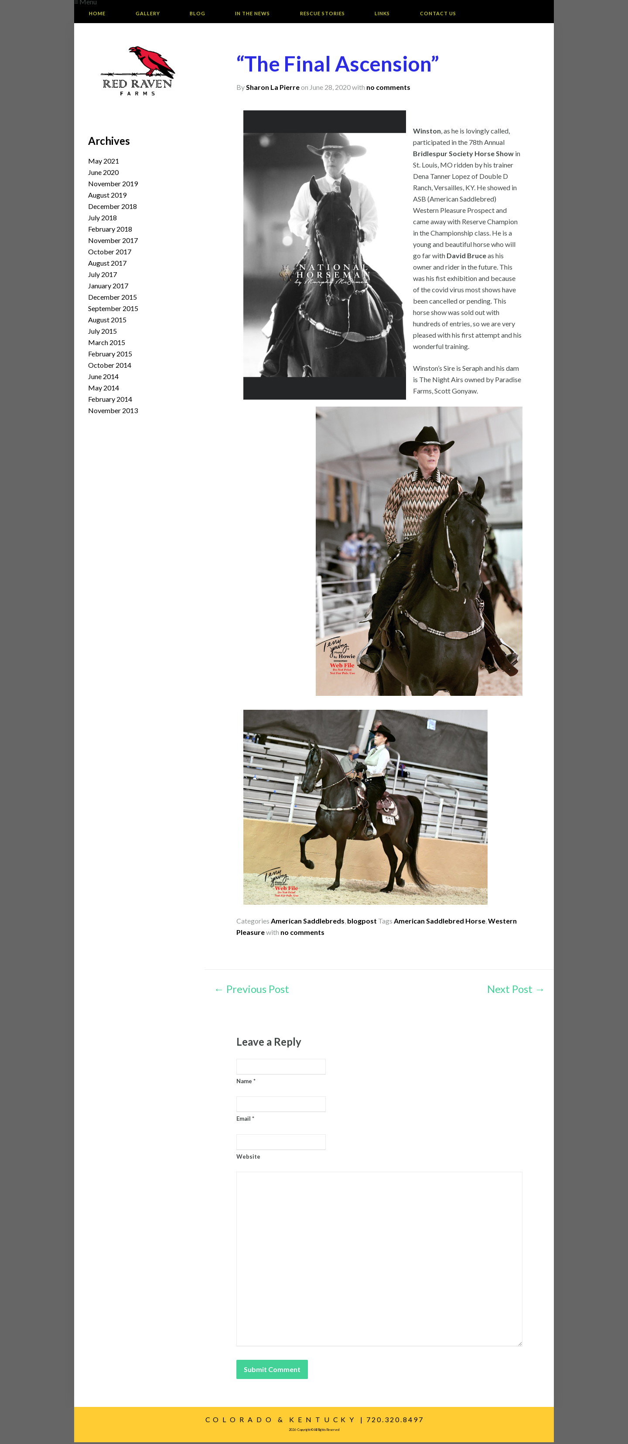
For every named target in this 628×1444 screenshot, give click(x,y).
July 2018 (102, 219)
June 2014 (103, 378)
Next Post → (516, 991)
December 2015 (112, 298)
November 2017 (113, 242)
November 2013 (113, 412)
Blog (207, 14)
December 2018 (112, 208)
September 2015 (113, 310)
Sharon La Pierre (273, 89)
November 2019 (113, 185)
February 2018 (110, 230)
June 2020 (103, 174)
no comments (388, 89)
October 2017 (109, 253)
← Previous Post (251, 991)
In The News (266, 14)
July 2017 (102, 276)
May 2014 (103, 389)
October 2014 (109, 367)
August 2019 (107, 196)
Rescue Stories (339, 14)
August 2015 (107, 321)
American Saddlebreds (308, 923)
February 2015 (110, 355)
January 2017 (108, 287)
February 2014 (110, 401)
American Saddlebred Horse (439, 923)
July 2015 (102, 332)
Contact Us (462, 14)
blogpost (362, 923)
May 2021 (103, 162)
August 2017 (107, 264)
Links (403, 14)
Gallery (153, 14)
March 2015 (106, 344)
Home (99, 14)
